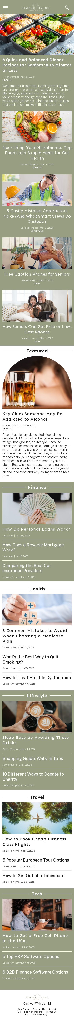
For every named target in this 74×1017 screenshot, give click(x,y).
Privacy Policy (39, 1014)
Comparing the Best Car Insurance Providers (26, 568)
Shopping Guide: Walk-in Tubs (32, 758)
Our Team (23, 1009)
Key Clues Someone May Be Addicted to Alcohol (32, 416)
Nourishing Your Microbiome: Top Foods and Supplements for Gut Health (37, 153)
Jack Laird (8, 535)
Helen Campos (10, 76)
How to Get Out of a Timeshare (33, 875)
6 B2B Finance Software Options (35, 972)
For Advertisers (33, 1011)
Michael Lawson (11, 425)
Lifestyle (37, 231)
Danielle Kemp (29, 280)
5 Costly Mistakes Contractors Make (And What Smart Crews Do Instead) (37, 216)
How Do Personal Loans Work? (36, 529)
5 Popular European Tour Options (35, 860)
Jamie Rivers (9, 764)
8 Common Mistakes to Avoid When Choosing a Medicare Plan (34, 636)
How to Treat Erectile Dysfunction (36, 677)
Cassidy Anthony (11, 577)
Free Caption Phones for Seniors (37, 274)
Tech (37, 283)
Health (6, 80)
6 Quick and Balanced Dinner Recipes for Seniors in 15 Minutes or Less (37, 65)
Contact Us (38, 1009)
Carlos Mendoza (29, 164)
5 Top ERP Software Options (30, 956)
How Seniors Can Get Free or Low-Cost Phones (37, 329)
